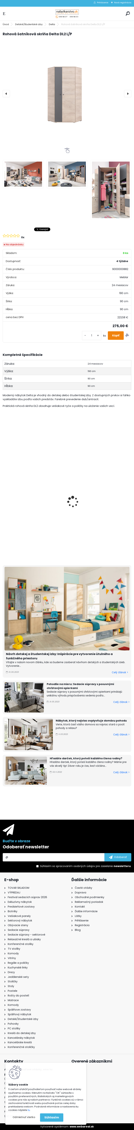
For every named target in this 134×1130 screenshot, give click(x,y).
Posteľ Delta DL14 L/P (85, 483)
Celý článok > (120, 672)
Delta (52, 24)
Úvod (6, 24)
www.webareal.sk (82, 1126)
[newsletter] (118, 857)
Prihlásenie (102, 2)
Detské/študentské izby (29, 24)
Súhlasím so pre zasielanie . (85, 866)
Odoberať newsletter (26, 847)
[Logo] (67, 13)
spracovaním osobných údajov (75, 866)
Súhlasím (51, 1117)
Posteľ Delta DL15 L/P (19, 483)
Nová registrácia (122, 2)
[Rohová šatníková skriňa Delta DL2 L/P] (67, 93)
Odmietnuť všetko (24, 1117)
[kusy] (91, 335)
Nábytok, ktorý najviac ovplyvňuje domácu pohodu (91, 720)
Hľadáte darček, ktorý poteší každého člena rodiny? (86, 758)
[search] (127, 13)
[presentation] (6, 93)
